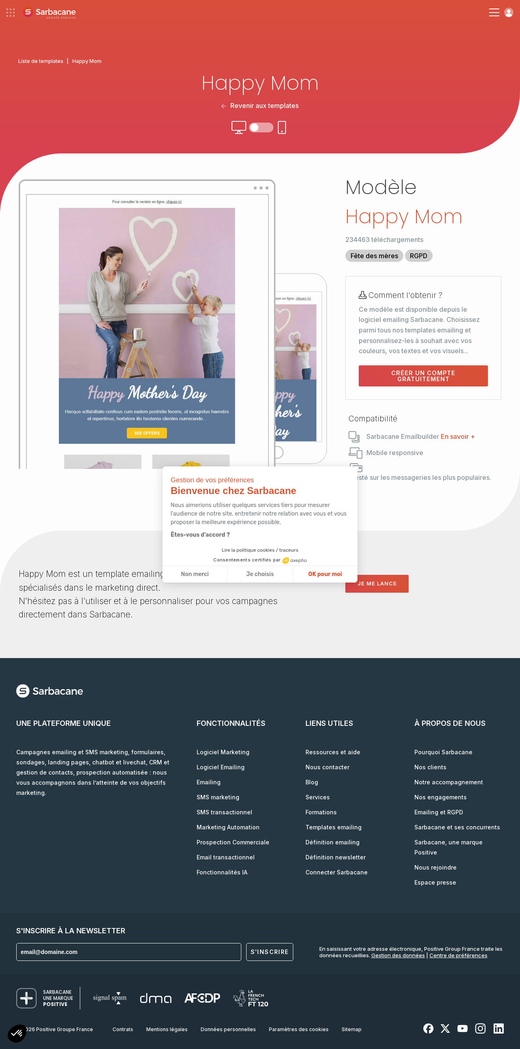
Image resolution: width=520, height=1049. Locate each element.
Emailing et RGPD (438, 812)
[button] (17, 1034)
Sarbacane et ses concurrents (457, 827)
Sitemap (352, 1029)
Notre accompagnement (448, 782)
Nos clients (430, 767)
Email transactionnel (226, 857)
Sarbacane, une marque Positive (448, 847)
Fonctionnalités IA (222, 872)
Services (318, 797)
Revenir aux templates (259, 105)
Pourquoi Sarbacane (443, 752)
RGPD (418, 256)
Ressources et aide (333, 752)
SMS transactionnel (224, 812)
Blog (312, 782)
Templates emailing (334, 827)
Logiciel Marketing (223, 752)
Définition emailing (333, 842)
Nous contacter (327, 767)
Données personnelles (228, 1029)
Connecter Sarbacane (337, 872)
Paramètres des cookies (299, 1029)
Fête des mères (374, 256)
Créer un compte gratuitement (423, 375)
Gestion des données (398, 955)
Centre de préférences (458, 955)
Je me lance (377, 583)
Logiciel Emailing (221, 767)
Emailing (209, 782)
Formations (321, 812)
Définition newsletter (336, 857)
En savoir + (458, 436)
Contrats (123, 1029)
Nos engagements (440, 797)
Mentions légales (167, 1029)
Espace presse (435, 882)
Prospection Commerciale (233, 842)
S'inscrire (270, 951)
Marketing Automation (228, 827)
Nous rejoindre (435, 867)
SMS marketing (218, 797)
